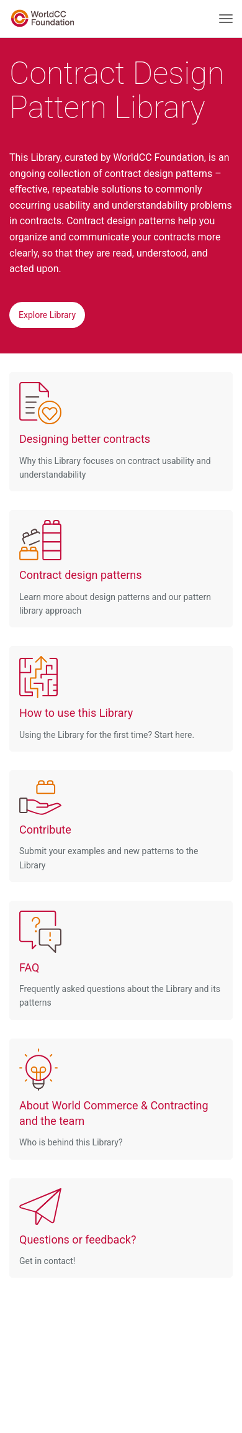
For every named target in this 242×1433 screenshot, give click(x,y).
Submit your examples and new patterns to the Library (108, 825)
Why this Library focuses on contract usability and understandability (115, 431)
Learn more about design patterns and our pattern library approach (115, 568)
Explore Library (47, 315)
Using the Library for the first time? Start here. (106, 697)
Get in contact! (77, 1227)
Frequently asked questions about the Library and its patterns (119, 959)
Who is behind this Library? (121, 1098)
